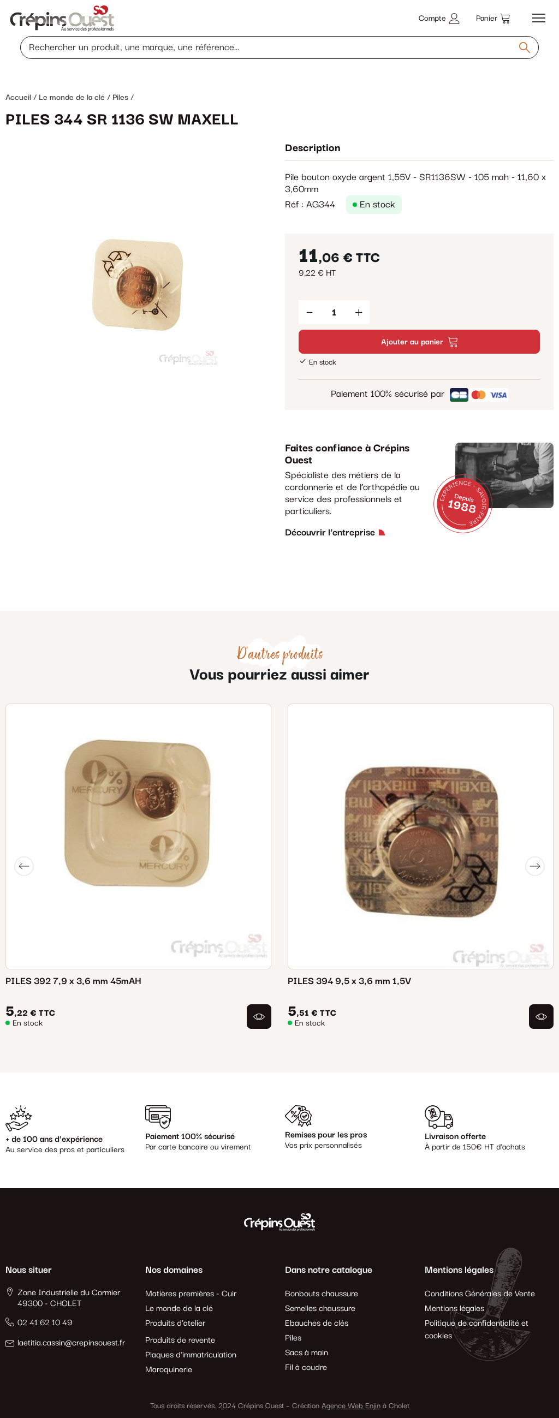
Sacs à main (306, 1353)
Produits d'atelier (175, 1323)
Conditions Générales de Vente (480, 1294)
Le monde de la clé (179, 1308)
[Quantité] (334, 312)
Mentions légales (454, 1308)
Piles (293, 1338)
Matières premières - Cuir (190, 1294)
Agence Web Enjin (351, 1406)
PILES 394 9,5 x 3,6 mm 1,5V (349, 981)
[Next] (535, 866)
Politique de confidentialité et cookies (476, 1329)
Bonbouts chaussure (321, 1294)
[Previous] (24, 866)
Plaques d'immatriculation (190, 1355)
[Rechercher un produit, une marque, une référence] (279, 47)
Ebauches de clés (316, 1323)
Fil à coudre (306, 1367)
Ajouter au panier (419, 342)
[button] (259, 1016)
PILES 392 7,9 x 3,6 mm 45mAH (73, 981)
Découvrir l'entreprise (330, 532)
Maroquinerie (168, 1370)
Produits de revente (180, 1340)
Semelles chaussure (320, 1308)
